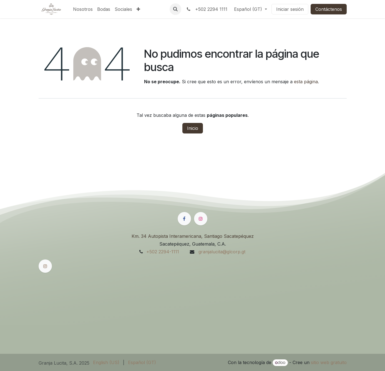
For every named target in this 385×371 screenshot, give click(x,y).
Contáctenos (328, 9)
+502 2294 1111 (207, 9)
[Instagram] (200, 218)
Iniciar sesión (290, 9)
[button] (175, 9)
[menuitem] (83, 9)
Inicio (192, 128)
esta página (306, 81)
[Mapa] (193, 301)
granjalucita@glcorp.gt (221, 251)
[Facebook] (184, 218)
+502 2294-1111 (162, 251)
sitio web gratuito (329, 362)
